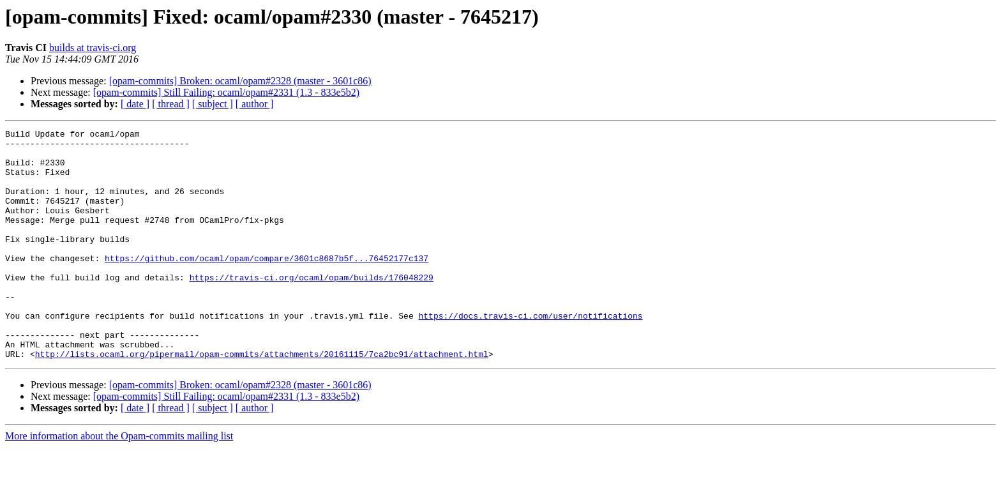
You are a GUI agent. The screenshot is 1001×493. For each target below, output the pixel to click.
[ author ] (255, 103)
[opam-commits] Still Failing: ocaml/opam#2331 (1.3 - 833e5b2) (226, 92)
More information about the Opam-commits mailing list (119, 481)
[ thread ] (171, 103)
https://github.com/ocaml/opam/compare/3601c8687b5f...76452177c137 (266, 285)
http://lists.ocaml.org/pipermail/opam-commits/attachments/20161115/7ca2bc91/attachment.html (261, 400)
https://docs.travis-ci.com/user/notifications (530, 354)
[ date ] (135, 103)
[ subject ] (212, 103)
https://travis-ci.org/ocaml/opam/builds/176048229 (311, 308)
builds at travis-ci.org (92, 47)
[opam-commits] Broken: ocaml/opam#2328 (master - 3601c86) (240, 80)
